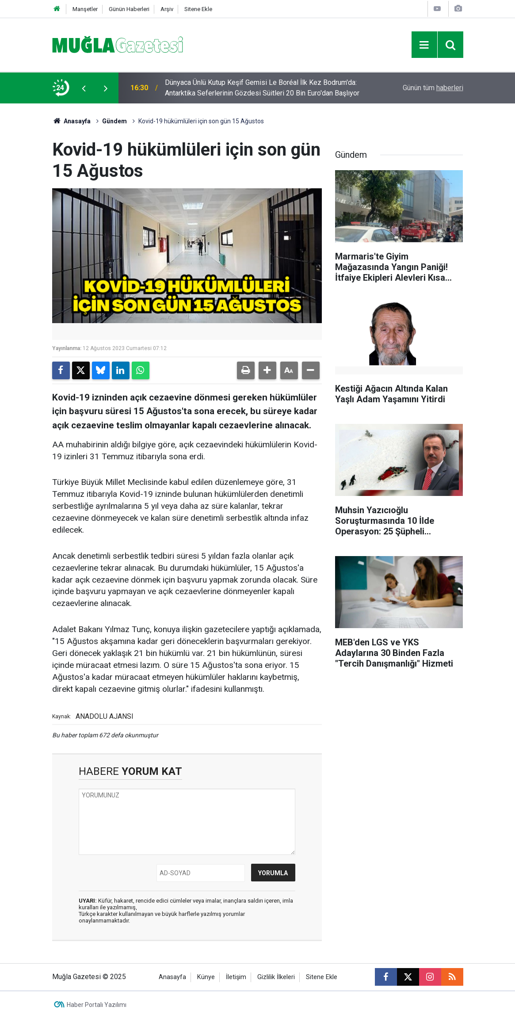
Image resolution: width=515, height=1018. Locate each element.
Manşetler (85, 9)
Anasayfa (71, 121)
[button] (267, 370)
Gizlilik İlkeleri (276, 977)
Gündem (114, 121)
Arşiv (166, 9)
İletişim (236, 977)
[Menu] (424, 45)
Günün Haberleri (129, 9)
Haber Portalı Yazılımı (96, 1004)
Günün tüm (433, 88)
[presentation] (84, 88)
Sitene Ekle (198, 9)
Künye (206, 977)
